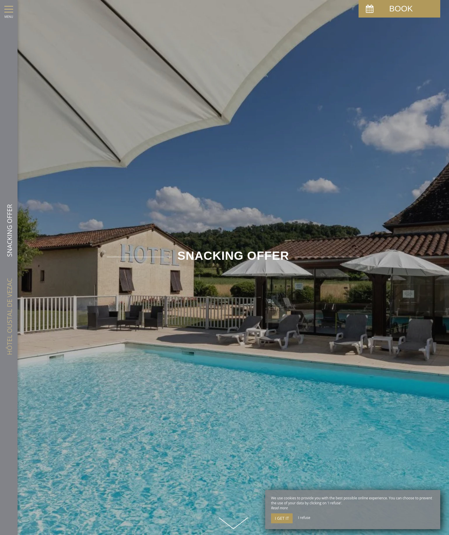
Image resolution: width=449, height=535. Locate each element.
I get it (282, 518)
